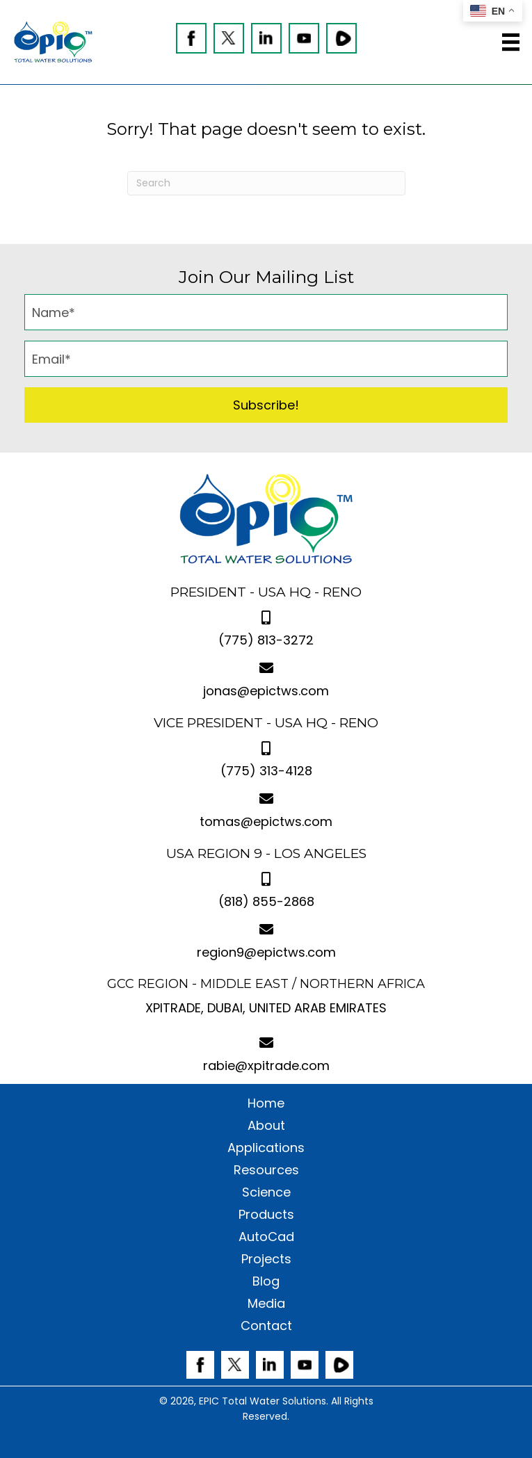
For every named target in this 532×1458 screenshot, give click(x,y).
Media (266, 1303)
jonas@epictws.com (266, 690)
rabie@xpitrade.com (266, 1065)
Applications (266, 1148)
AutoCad (266, 1237)
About (266, 1125)
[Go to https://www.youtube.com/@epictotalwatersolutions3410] (304, 38)
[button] (266, 405)
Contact (266, 1326)
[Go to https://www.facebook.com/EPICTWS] (191, 38)
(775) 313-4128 (266, 770)
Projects (266, 1259)
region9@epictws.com (266, 952)
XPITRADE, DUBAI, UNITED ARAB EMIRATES (266, 1007)
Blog (266, 1281)
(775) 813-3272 (266, 640)
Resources (266, 1170)
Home (266, 1103)
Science (266, 1192)
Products (266, 1214)
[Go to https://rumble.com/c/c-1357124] (341, 38)
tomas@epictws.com (266, 821)
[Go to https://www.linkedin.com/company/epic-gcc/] (266, 38)
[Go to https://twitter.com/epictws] (228, 38)
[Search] (266, 183)
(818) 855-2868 (266, 901)
